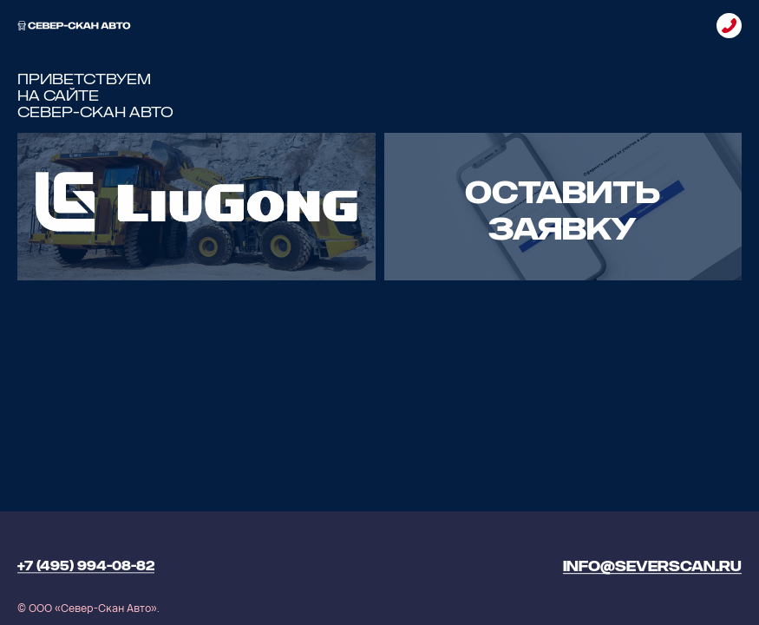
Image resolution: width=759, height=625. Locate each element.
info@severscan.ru (652, 566)
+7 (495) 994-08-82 (85, 566)
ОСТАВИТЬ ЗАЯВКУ (562, 210)
